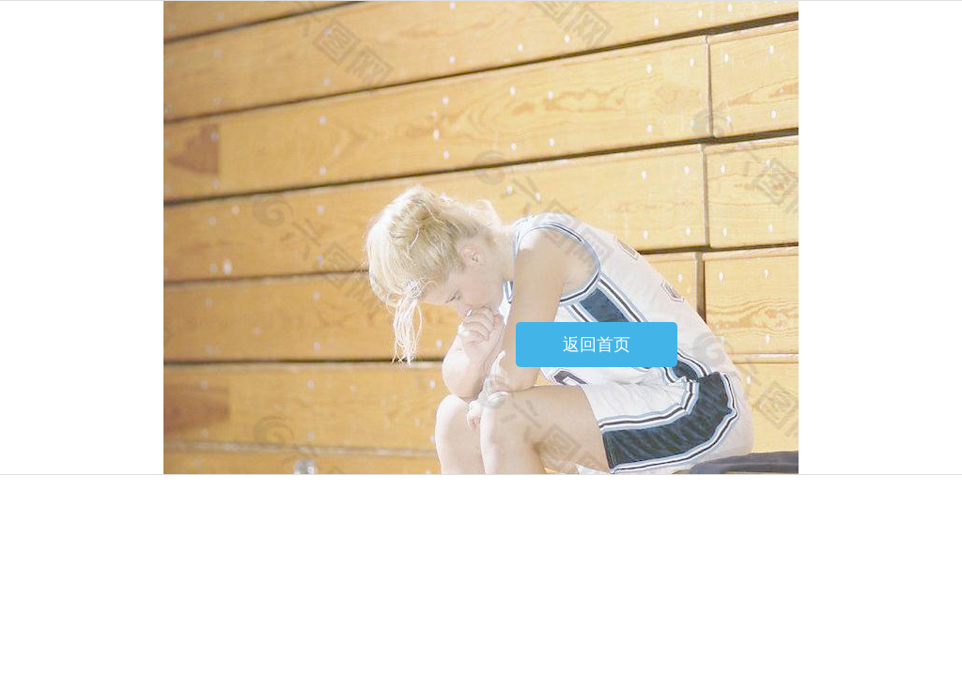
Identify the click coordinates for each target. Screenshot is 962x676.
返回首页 (596, 344)
